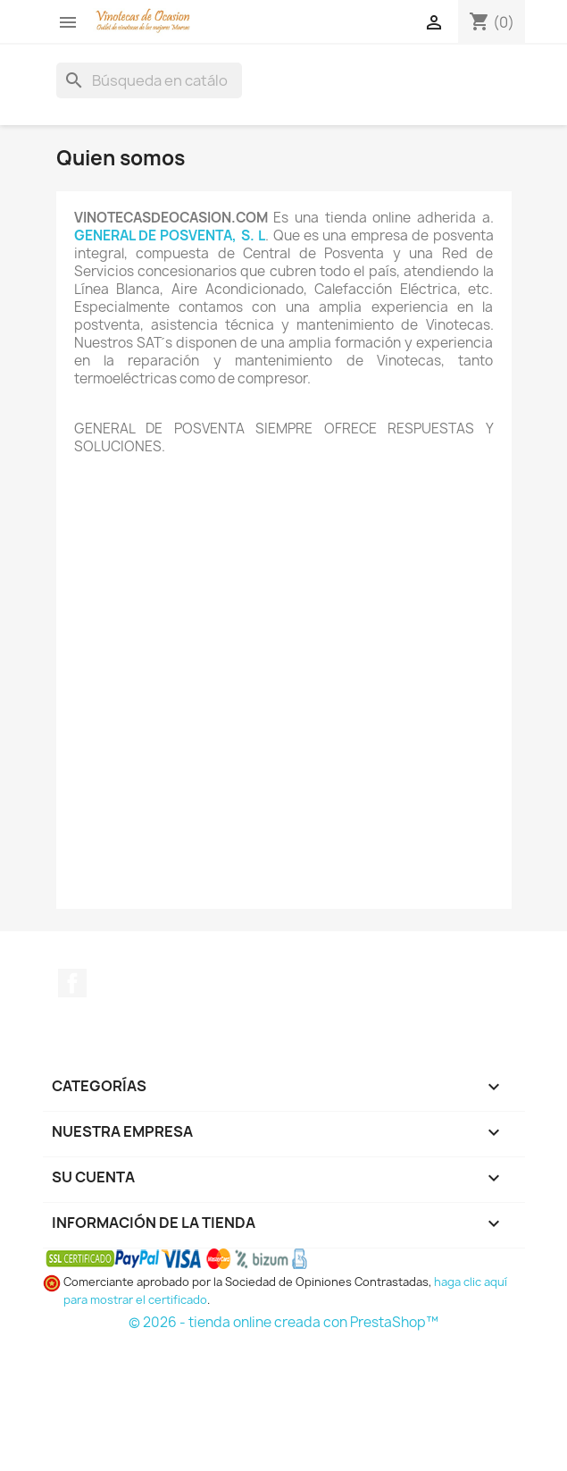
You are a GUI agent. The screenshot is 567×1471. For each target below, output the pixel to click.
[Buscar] (149, 80)
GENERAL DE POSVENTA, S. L (170, 235)
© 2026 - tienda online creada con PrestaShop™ (283, 1322)
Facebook (72, 983)
